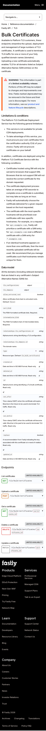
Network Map (8, 608)
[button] (43, 481)
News (4, 691)
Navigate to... (12, 17)
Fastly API (6, 28)
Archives (6, 719)
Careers (5, 672)
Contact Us (30, 637)
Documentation (9, 624)
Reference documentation (22, 24)
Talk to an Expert (32, 597)
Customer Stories (10, 679)
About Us (6, 666)
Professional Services (30, 577)
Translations (34, 719)
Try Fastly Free (8, 602)
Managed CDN (31, 585)
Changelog (19, 719)
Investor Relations (10, 698)
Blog (4, 643)
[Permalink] (0, 477)
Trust (4, 704)
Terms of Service (10, 726)
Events (5, 650)
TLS (15, 28)
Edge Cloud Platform (11, 576)
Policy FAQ (26, 726)
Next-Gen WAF (9, 589)
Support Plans (31, 591)
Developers (7, 631)
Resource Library (10, 637)
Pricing (5, 595)
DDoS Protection (9, 583)
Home (4, 24)
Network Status (32, 631)
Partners (6, 685)
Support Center (32, 624)
